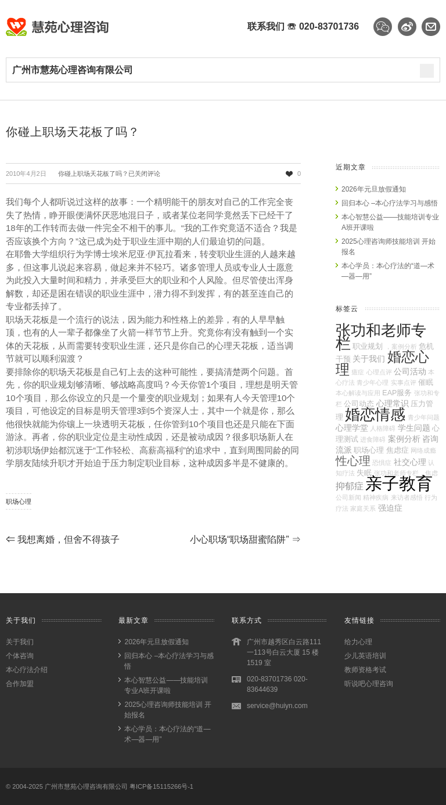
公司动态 (359, 404)
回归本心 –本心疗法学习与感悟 (389, 203)
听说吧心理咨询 (368, 684)
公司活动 (410, 371)
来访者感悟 (407, 497)
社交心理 (410, 462)
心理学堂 (352, 427)
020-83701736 (329, 26)
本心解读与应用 (358, 392)
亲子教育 (399, 483)
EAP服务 (397, 393)
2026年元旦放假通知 (373, 189)
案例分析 (404, 438)
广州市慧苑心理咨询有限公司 (86, 786)
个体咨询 (20, 656)
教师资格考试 (365, 670)
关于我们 (369, 358)
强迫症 (390, 507)
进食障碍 (373, 439)
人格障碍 (382, 428)
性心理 (353, 460)
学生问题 (414, 427)
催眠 (425, 382)
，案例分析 (401, 346)
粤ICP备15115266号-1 (161, 786)
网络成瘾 (423, 450)
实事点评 (403, 382)
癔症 (357, 372)
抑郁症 (350, 486)
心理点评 (379, 372)
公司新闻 (348, 497)
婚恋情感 (375, 414)
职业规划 (368, 346)
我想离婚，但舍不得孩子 (63, 539)
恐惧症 (381, 462)
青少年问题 (424, 417)
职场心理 (18, 501)
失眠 (364, 473)
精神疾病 (376, 497)
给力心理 (358, 642)
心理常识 (392, 403)
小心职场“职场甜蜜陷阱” (245, 539)
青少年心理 (373, 382)
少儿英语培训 (365, 656)
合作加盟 (20, 684)
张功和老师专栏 (381, 337)
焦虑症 (397, 450)
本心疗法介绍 (27, 670)
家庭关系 (363, 508)
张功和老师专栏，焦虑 (406, 473)
